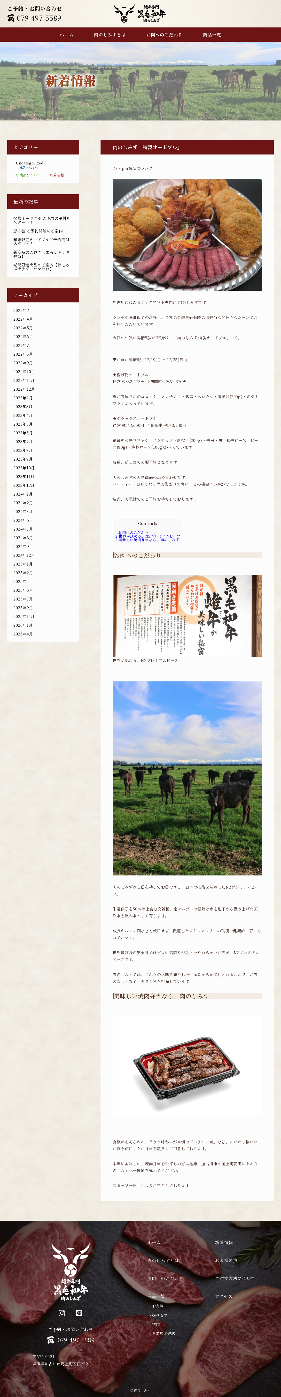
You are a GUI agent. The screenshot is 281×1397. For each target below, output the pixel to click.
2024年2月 (23, 503)
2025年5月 (23, 590)
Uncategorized (29, 163)
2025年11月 (24, 616)
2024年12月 (24, 555)
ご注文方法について (235, 1278)
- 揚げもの (158, 1315)
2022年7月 (23, 345)
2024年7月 (23, 529)
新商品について (28, 174)
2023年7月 (23, 441)
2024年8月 (23, 537)
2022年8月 (23, 354)
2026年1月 (23, 625)
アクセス (224, 1296)
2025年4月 (23, 581)
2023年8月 (23, 450)
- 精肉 (155, 1324)
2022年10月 (24, 371)
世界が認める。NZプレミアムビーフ (147, 536)
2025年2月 (23, 572)
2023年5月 (23, 424)
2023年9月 (23, 459)
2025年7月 (23, 599)
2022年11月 (24, 380)
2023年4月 (23, 415)
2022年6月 (23, 336)
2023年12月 (24, 485)
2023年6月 (23, 433)
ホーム (154, 1242)
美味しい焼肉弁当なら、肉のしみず (147, 539)
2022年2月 (23, 310)
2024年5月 (23, 520)
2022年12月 (24, 389)
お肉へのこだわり (131, 532)
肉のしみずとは (163, 1260)
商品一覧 (156, 1296)
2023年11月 (24, 476)
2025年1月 (23, 564)
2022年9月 (23, 363)
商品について (29, 167)
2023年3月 (22, 406)
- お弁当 (157, 1305)
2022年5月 (23, 328)
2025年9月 (23, 607)
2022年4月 (23, 319)
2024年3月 (23, 511)
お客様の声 (226, 1260)
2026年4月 (23, 634)
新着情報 (57, 174)
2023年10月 (24, 468)
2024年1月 (23, 494)
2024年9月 (23, 546)
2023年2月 (23, 398)
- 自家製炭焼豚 (162, 1333)
